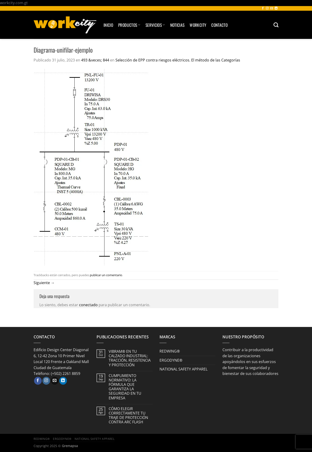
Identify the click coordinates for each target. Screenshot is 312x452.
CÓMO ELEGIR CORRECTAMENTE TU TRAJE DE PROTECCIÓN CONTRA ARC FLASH (128, 416)
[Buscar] (276, 25)
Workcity (198, 25)
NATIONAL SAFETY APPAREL (183, 369)
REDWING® (169, 351)
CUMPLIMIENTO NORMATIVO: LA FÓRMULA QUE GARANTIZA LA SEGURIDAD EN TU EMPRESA (125, 387)
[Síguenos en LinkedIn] (276, 8)
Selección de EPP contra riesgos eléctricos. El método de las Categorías (177, 60)
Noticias (177, 25)
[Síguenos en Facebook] (262, 8)
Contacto (219, 25)
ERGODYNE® (170, 360)
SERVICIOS (155, 25)
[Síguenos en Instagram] (267, 8)
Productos (129, 25)
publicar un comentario (106, 275)
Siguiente (44, 282)
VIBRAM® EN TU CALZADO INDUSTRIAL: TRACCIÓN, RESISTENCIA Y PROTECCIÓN (130, 358)
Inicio (108, 25)
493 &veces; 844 (95, 60)
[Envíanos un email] (271, 8)
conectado (88, 304)
